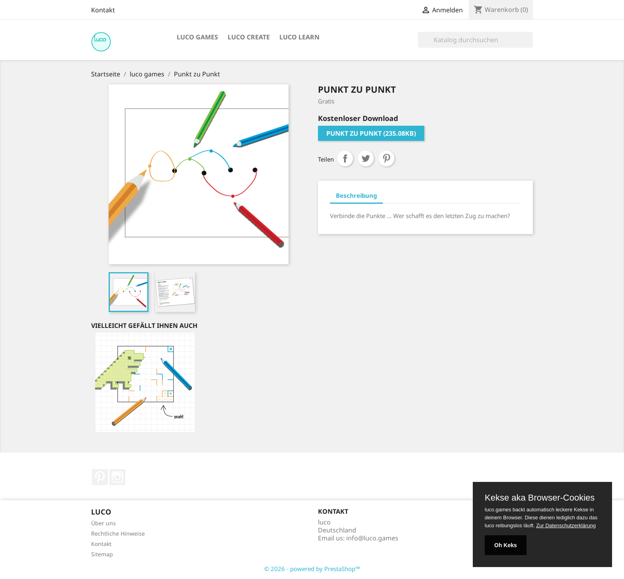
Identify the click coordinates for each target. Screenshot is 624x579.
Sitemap (102, 554)
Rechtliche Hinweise (118, 533)
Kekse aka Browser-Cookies (540, 498)
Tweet (366, 158)
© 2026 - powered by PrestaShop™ (312, 569)
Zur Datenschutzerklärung (566, 525)
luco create (249, 37)
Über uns (103, 523)
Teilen (345, 158)
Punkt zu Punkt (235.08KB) (371, 133)
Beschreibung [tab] (356, 195)
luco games (197, 37)
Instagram (117, 477)
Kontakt (103, 10)
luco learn (299, 37)
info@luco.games (372, 538)
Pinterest (386, 158)
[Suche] (475, 40)
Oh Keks (505, 545)
